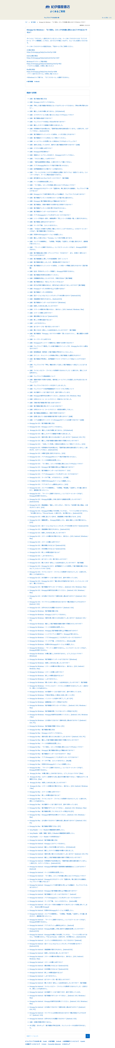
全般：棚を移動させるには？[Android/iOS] (44, 316)
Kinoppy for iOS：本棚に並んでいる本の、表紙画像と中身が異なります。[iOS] (55, 516)
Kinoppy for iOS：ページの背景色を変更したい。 (46, 460)
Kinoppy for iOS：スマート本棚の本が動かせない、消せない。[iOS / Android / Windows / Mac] (59, 537)
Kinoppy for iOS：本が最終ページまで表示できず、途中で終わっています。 (54, 577)
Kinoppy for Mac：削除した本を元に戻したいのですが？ (48, 782)
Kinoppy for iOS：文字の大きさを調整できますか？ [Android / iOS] (52, 607)
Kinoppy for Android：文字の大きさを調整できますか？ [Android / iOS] (53, 1018)
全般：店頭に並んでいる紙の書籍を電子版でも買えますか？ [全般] (51, 416)
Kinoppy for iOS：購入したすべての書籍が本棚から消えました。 (51, 434)
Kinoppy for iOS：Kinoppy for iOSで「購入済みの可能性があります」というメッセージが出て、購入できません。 (59, 582)
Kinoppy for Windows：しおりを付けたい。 (44, 679)
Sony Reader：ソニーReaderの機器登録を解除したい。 (48, 830)
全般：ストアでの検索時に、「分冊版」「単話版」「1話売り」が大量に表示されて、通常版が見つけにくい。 (59, 242)
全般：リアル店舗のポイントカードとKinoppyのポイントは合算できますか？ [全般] (57, 420)
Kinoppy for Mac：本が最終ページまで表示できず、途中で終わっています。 (54, 804)
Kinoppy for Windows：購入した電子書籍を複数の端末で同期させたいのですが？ (56, 624)
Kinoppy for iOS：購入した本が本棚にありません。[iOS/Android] (51, 430)
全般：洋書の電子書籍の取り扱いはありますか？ (45, 403)
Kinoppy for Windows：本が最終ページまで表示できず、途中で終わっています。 (56, 692)
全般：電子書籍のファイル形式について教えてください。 (48, 138)
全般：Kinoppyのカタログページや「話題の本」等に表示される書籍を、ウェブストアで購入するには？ (59, 189)
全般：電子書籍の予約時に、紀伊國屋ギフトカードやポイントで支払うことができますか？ (58, 360)
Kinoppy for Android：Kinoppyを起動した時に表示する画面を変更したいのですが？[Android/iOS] (57, 930)
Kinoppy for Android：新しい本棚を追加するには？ (46, 972)
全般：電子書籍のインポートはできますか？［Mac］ (47, 211)
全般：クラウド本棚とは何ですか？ (41, 148)
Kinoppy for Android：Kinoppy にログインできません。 (48, 843)
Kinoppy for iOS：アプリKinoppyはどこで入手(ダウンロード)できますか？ (54, 474)
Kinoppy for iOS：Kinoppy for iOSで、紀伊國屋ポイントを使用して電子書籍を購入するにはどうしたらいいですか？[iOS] (59, 567)
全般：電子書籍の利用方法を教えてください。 (45, 275)
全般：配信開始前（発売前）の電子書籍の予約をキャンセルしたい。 (52, 352)
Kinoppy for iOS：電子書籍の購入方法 (42, 423)
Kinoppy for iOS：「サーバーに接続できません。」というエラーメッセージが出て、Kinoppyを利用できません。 (57, 494)
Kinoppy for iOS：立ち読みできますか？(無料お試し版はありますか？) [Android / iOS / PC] (58, 597)
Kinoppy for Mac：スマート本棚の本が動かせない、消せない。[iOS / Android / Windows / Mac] (59, 787)
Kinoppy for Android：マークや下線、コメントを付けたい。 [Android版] (53, 901)
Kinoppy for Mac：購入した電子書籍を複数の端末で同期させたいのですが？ (54, 740)
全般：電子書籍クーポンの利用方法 (41, 292)
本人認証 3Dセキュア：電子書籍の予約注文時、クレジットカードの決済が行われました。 (58, 1026)
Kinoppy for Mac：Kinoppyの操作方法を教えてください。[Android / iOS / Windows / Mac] (57, 816)
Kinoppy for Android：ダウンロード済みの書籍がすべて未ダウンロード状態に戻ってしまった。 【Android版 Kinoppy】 (58, 905)
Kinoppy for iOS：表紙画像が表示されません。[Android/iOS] (50, 529)
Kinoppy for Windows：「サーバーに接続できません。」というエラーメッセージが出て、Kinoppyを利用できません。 (59, 649)
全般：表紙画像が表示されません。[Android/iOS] (46, 299)
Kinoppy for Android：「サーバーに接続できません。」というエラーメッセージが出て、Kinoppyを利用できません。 (58, 920)
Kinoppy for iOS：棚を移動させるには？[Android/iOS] (47, 545)
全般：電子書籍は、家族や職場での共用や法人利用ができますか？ (51, 204)
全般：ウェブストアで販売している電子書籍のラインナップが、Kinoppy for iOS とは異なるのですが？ (59, 347)
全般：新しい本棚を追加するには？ (41, 320)
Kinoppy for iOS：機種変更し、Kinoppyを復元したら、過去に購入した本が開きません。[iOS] (58, 521)
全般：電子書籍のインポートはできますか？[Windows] (47, 302)
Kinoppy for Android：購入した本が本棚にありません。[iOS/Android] (52, 847)
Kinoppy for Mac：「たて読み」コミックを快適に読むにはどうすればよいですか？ (56, 747)
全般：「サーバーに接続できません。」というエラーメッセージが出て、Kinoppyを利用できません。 (58, 248)
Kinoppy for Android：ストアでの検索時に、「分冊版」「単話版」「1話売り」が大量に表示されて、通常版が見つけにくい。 (58, 915)
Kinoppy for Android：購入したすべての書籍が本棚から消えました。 (52, 850)
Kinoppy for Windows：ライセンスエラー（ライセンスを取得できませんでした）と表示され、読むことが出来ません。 (59, 687)
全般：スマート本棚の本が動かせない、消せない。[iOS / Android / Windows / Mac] (57, 309)
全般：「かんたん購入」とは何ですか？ (42, 158)
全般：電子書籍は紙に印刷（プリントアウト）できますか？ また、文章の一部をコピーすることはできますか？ (58, 254)
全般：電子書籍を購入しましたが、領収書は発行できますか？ (50, 262)
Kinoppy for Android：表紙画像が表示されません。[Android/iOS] (51, 949)
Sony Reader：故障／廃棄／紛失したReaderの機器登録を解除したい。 (53, 833)
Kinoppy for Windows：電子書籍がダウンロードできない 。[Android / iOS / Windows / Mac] (58, 706)
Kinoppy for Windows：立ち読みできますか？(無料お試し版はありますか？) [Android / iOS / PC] (58, 721)
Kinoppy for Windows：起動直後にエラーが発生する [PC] (48, 702)
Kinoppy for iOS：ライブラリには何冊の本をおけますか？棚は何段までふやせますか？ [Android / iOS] (58, 603)
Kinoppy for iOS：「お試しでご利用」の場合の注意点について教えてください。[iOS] (57, 444)
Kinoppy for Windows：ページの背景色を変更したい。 (47, 627)
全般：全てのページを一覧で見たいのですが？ (45, 326)
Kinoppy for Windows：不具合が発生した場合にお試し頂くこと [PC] (52, 695)
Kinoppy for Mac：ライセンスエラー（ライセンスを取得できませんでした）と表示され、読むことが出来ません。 (59, 800)
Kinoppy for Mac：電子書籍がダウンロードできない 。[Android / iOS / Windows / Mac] (58, 808)
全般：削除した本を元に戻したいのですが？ (44, 306)
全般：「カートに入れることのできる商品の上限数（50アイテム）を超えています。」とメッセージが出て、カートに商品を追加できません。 (59, 173)
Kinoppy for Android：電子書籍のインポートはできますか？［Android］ (53, 894)
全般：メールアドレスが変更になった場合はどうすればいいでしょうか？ (53, 141)
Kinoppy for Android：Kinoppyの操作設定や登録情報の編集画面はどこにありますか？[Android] (58, 867)
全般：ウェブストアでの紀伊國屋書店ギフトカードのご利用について (52, 389)
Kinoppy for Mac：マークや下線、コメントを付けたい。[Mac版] (50, 761)
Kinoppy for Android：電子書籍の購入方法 (43, 840)
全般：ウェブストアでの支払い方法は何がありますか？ (47, 122)
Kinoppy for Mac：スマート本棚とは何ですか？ (45, 792)
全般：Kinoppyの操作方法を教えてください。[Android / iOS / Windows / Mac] (55, 396)
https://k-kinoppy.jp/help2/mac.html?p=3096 (42, 71)
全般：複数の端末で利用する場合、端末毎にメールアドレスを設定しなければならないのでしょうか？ (58, 380)
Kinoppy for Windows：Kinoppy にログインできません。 (48, 614)
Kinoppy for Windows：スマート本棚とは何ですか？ (47, 672)
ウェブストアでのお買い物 (41, 17)
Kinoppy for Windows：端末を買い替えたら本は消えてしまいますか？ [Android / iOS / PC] (58, 619)
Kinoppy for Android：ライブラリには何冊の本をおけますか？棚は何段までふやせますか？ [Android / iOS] (58, 1014)
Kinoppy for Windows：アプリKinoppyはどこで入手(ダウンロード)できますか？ (56, 637)
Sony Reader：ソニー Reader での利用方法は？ (45, 837)
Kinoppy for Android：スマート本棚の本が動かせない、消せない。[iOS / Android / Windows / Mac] (57, 957)
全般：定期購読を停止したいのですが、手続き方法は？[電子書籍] (51, 278)
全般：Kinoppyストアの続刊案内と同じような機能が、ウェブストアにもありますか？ (57, 194)
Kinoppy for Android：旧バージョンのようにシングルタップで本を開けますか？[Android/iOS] (56, 945)
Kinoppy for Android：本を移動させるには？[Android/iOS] (49, 969)
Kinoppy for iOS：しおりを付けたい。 (42, 556)
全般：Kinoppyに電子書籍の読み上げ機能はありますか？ (48, 201)
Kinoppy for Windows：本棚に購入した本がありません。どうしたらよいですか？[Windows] (56, 654)
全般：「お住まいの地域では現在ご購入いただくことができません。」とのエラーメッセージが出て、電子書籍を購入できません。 (59, 230)
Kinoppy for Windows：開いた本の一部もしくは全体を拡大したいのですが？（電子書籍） (59, 682)
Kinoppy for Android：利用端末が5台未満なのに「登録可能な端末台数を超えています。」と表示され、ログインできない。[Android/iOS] (58, 862)
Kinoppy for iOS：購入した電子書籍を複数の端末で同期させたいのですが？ (54, 440)
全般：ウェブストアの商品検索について (42, 376)
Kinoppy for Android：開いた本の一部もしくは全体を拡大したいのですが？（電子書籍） (59, 983)
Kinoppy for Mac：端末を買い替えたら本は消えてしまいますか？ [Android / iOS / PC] (57, 736)
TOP (26, 22)
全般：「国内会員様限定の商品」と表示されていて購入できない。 (51, 162)
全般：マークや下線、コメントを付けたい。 (44, 225)
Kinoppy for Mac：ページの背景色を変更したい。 (46, 743)
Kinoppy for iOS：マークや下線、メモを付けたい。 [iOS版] (49, 477)
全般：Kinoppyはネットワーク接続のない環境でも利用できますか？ (52, 343)
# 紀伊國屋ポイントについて (71, 1041)
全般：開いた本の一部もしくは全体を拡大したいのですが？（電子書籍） (53, 330)
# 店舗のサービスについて (32, 1044)
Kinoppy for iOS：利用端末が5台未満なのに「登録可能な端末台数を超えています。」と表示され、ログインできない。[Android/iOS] (58, 448)
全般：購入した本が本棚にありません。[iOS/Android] (47, 111)
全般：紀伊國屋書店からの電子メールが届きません (46, 169)
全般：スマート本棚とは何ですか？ (41, 313)
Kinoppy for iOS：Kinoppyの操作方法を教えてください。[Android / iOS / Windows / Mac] (57, 591)
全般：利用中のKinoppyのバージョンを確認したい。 (47, 234)
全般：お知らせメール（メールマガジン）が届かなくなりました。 (51, 399)
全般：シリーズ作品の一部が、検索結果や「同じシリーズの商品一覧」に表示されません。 (59, 218)
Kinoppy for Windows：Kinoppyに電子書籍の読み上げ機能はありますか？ (54, 630)
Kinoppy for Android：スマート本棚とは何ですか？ (46, 962)
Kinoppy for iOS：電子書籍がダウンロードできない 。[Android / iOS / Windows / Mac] (58, 587)
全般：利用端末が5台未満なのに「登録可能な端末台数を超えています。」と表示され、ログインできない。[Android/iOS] (59, 129)
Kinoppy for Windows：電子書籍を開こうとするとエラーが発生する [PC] (53, 711)
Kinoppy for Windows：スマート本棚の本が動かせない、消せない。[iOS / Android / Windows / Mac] (57, 667)
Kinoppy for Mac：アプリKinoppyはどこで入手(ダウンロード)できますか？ (54, 757)
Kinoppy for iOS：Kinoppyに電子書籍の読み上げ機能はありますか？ (52, 467)
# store (44, 1044)
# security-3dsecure (54, 1044)
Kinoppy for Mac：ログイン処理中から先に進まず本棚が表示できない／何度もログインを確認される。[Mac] (59, 778)
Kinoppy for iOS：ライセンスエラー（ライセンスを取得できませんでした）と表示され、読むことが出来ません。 (59, 573)
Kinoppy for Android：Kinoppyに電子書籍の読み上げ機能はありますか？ (53, 891)
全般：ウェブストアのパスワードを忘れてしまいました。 (48, 385)
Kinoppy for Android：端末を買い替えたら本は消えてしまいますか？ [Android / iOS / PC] (59, 854)
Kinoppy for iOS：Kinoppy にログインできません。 (46, 427)
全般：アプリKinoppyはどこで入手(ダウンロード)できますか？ (50, 215)
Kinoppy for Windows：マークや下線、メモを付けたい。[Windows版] (52, 641)
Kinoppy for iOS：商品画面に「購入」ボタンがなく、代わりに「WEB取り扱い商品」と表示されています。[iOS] (59, 506)
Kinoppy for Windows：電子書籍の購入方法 (44, 611)
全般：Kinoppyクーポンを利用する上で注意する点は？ (47, 288)
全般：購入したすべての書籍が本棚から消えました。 (47, 125)
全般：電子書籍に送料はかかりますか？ (42, 222)
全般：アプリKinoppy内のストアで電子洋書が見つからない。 (50, 165)
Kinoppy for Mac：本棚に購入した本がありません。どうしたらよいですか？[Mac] (56, 773)
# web (45, 1041)
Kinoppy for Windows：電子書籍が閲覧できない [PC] (47, 726)
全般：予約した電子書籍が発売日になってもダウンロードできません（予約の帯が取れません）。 (59, 106)
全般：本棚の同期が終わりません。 (41, 1022)
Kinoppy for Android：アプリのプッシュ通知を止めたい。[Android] (52, 925)
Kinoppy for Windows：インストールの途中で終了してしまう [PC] (51, 698)
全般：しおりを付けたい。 (38, 323)
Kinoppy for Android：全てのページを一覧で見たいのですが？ (50, 979)
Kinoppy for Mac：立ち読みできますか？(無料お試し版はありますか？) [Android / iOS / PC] (58, 821)
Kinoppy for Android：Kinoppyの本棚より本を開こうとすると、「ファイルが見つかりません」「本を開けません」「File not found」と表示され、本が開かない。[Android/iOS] (58, 935)
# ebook (36, 81)
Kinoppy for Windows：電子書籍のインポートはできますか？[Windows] (53, 659)
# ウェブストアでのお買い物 (33, 1041)
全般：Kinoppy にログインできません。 (43, 102)
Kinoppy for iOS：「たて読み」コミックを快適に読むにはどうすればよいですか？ (56, 464)
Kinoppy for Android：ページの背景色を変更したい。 (47, 872)
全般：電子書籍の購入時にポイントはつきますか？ (46, 406)
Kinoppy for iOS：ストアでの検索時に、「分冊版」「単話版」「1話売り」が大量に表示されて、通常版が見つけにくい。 (58, 489)
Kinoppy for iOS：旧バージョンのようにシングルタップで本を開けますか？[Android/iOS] (59, 526)
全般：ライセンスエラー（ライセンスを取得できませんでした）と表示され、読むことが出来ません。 (58, 371)
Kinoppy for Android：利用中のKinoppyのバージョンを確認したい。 (52, 910)
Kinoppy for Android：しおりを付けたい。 (43, 976)
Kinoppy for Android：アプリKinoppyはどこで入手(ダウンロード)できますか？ (55, 898)
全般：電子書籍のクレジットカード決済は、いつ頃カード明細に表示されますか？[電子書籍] (59, 266)
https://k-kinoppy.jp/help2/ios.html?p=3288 (41, 52)
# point (82, 1041)
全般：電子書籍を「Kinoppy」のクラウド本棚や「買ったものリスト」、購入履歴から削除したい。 (59, 334)
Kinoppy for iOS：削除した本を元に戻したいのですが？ (48, 533)
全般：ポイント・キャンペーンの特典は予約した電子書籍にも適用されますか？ (55, 355)
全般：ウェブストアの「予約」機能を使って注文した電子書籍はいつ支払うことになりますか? (58, 366)
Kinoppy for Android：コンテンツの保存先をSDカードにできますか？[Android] (55, 940)
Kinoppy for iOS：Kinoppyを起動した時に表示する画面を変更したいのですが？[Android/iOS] (56, 500)
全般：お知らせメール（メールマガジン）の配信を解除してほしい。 (52, 409)
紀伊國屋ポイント (64, 17)
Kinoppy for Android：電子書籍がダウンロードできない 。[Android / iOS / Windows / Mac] (58, 996)
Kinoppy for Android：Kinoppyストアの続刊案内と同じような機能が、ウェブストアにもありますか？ (58, 886)
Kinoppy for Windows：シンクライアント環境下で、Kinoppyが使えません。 (54, 634)
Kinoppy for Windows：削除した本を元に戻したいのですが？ (50, 663)
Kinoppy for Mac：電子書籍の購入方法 (42, 729)
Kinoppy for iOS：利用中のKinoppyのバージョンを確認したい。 (51, 481)
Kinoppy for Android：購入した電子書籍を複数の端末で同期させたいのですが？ (56, 857)
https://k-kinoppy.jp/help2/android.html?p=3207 (43, 58)
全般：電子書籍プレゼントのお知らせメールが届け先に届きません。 (52, 198)
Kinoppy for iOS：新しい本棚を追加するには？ (45, 552)
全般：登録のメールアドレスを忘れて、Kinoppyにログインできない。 (52, 155)
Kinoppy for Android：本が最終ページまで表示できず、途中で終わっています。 (55, 992)
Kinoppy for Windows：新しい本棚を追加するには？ (47, 675)
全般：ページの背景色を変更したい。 (42, 181)
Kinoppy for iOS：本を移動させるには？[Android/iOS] (47, 549)
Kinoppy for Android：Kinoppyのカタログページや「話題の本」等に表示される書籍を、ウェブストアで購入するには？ (58, 880)
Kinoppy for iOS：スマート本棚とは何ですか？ (45, 542)
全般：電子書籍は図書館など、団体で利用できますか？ (47, 413)
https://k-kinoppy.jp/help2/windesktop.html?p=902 (44, 64)
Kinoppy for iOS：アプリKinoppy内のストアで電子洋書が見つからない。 (53, 457)
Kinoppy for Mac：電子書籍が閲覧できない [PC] (45, 826)
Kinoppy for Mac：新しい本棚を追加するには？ (45, 795)
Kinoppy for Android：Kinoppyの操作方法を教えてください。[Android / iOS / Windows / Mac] (59, 1002)
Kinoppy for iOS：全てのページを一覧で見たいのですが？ (48, 559)
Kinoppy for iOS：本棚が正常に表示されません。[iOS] (47, 453)
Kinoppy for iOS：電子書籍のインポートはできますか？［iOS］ (50, 470)
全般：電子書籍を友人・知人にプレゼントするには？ (47, 282)
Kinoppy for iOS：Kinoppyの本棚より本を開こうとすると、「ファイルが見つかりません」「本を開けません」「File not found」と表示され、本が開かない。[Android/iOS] (59, 512)
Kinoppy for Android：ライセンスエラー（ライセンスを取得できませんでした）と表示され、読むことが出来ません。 (59, 987)
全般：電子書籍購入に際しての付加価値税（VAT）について (49, 259)
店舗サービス (75, 17)
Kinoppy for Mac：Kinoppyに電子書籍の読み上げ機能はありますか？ (52, 750)
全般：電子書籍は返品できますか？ (41, 118)
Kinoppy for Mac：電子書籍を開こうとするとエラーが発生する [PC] (52, 811)
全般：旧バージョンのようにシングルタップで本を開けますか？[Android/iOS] (55, 295)
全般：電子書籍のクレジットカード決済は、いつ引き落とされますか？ (53, 134)
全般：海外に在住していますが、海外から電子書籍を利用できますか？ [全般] (55, 145)
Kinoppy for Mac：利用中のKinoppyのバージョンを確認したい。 (51, 764)
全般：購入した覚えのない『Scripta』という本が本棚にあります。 (51, 238)
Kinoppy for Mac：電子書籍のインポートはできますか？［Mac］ (51, 754)
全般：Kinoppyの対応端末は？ (40, 151)
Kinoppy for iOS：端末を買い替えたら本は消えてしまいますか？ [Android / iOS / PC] (57, 437)
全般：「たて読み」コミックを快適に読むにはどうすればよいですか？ (53, 185)
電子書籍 (53, 17)
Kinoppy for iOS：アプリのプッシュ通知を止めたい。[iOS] (49, 484)
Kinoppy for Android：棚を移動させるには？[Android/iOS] (49, 965)
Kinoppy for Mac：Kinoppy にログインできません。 (47, 733)
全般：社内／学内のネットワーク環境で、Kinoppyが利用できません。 (52, 271)
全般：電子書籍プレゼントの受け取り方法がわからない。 (48, 208)
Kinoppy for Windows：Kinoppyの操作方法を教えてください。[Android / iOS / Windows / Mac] (59, 715)
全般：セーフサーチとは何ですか (40, 339)
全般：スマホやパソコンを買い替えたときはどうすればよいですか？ (52, 115)
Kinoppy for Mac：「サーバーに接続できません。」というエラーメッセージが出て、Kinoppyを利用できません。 (57, 768)
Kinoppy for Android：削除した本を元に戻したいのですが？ (49, 953)
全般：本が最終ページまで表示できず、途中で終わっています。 (50, 392)
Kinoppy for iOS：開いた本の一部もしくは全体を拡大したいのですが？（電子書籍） (57, 563)
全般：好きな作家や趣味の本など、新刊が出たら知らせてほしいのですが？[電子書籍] (57, 285)
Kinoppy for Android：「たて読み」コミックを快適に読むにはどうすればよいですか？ (58, 876)
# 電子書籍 (30, 81)
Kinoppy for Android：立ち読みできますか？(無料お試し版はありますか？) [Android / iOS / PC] (58, 1008)
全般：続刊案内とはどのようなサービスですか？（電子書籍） (50, 178)
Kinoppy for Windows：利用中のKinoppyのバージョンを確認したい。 (52, 644)
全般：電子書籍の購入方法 (38, 99)
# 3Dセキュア (66, 1044)
